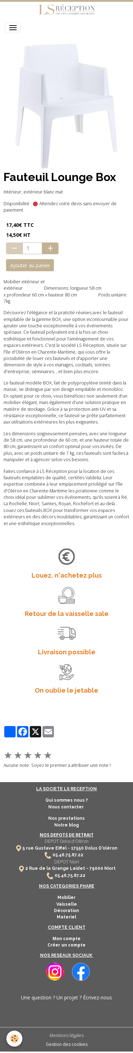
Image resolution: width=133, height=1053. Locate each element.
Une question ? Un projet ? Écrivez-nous (66, 997)
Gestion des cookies (67, 1044)
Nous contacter (66, 806)
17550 (77, 848)
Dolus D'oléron (100, 848)
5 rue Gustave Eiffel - (46, 848)
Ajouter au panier (30, 265)
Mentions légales (67, 1035)
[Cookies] (14, 1039)
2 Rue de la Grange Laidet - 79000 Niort (70, 868)
